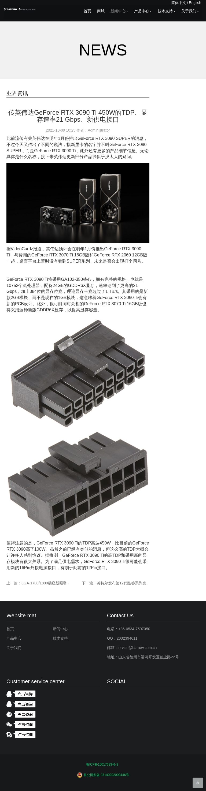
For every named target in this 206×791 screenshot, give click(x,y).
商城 (101, 11)
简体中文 (178, 3)
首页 (87, 11)
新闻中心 (119, 11)
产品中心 (143, 11)
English (195, 3)
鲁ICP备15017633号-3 (102, 764)
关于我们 (190, 11)
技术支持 (166, 11)
